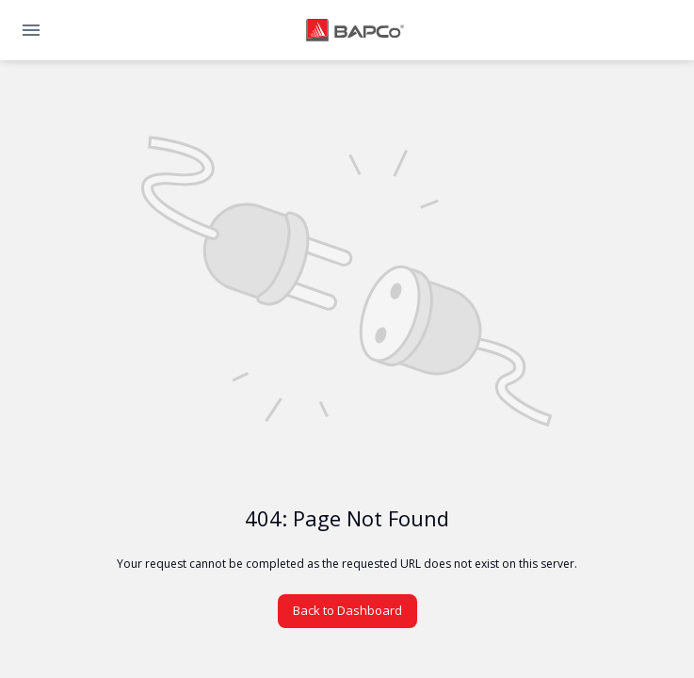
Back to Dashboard (347, 610)
